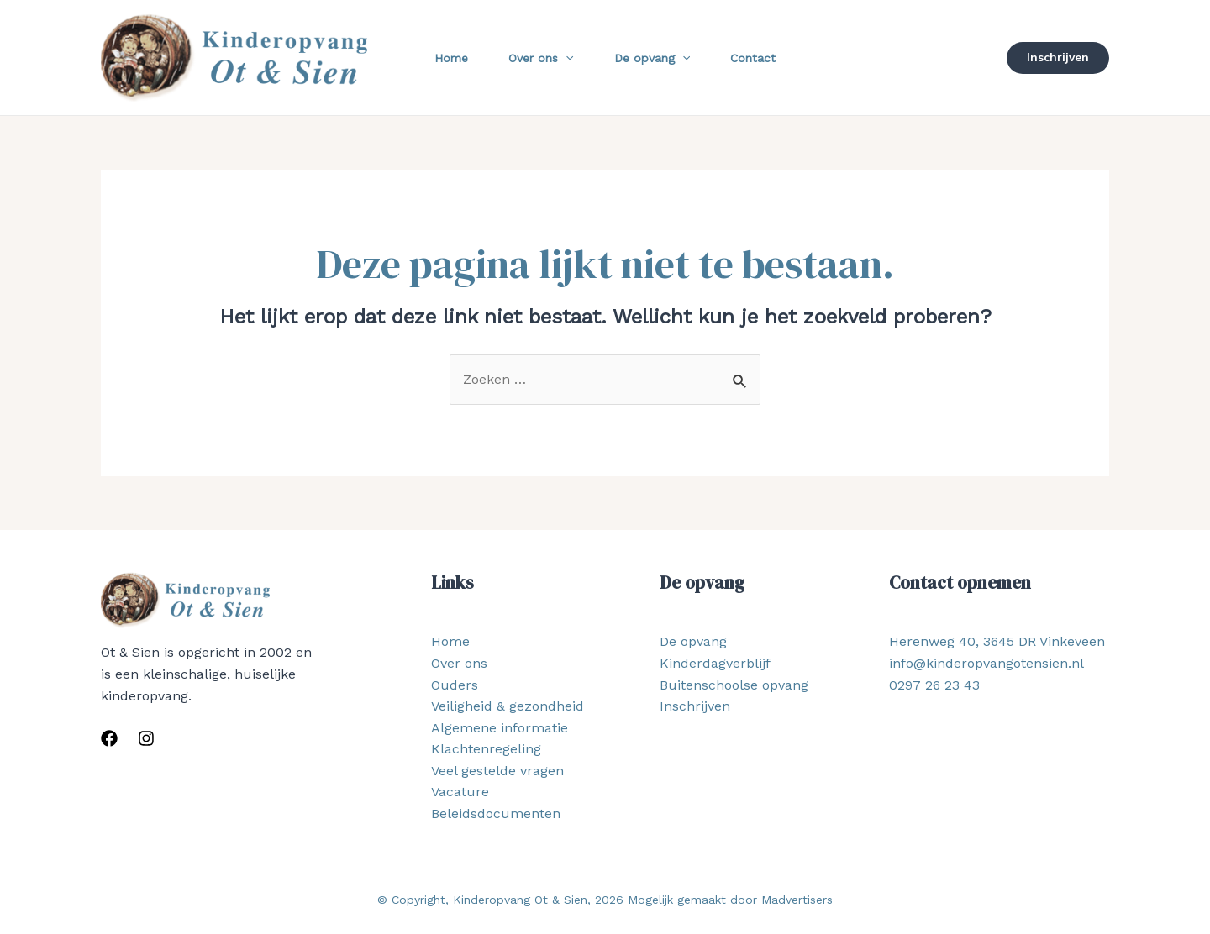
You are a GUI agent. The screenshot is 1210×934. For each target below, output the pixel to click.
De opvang (652, 58)
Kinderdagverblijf (715, 663)
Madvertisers (797, 899)
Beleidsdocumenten (495, 813)
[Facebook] (109, 738)
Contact (753, 58)
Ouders (454, 685)
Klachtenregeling (486, 749)
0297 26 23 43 (934, 685)
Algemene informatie (499, 728)
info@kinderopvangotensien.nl (986, 663)
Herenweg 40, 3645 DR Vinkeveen (997, 641)
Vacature (460, 792)
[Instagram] (146, 738)
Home (451, 58)
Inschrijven (695, 706)
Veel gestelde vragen (497, 771)
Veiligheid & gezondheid (507, 706)
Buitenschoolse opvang (734, 685)
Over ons (540, 58)
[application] (565, 58)
